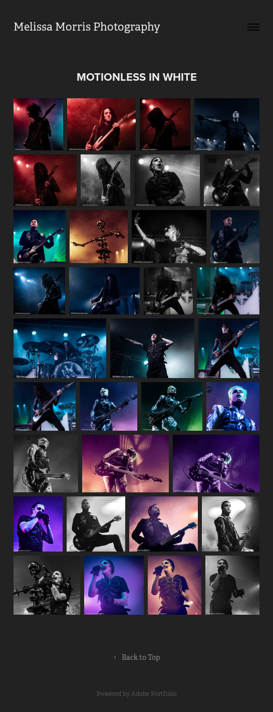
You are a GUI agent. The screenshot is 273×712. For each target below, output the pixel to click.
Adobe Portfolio (154, 694)
